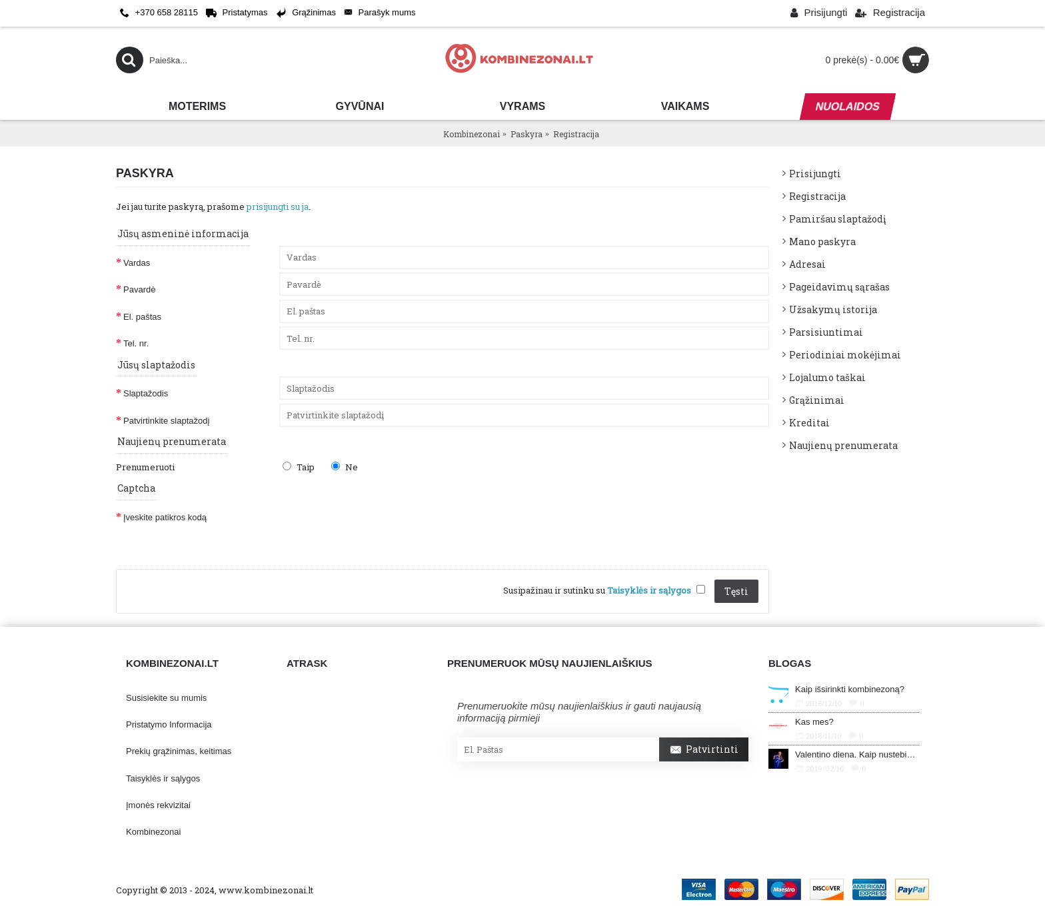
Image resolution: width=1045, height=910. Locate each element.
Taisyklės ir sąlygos (163, 778)
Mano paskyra (822, 241)
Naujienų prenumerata (843, 445)
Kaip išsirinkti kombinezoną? (849, 689)
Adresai (807, 264)
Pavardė (139, 289)
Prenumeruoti (145, 467)
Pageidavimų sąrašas (839, 286)
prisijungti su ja (278, 207)
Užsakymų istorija (833, 309)
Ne (344, 467)
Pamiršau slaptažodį (837, 219)
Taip (299, 467)
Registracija (817, 196)
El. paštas (142, 317)
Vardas (136, 263)
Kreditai (809, 422)
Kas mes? (814, 722)
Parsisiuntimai (826, 332)
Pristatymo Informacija (169, 724)
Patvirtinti (703, 750)
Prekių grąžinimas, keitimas (178, 751)
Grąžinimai (816, 400)
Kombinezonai (153, 832)
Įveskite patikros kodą (165, 517)
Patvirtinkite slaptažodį (166, 421)
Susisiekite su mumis (166, 698)
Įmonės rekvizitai (158, 805)
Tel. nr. (136, 343)
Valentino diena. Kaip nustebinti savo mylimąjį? (857, 754)
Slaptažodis (145, 393)
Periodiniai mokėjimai (845, 354)
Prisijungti (815, 173)
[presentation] (380, 526)
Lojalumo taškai (827, 377)
